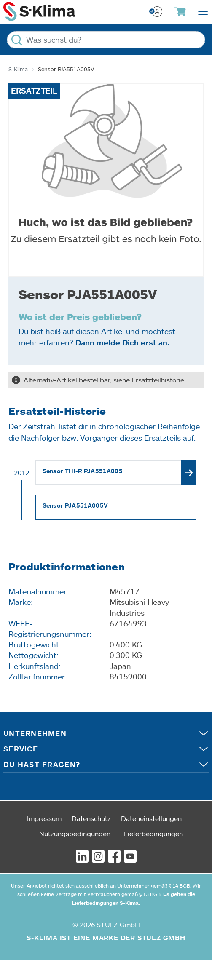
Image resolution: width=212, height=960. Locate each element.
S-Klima (18, 69)
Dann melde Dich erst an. (122, 342)
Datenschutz (91, 818)
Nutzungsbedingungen (74, 833)
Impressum (44, 818)
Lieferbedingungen (153, 833)
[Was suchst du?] (106, 39)
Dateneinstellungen (151, 818)
